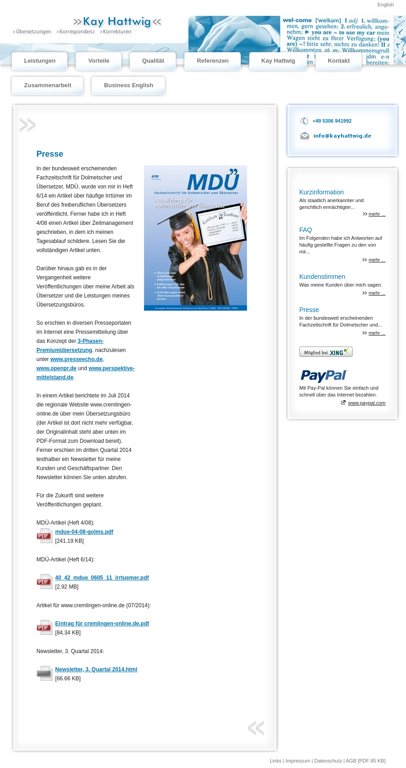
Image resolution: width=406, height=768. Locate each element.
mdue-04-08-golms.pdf (84, 532)
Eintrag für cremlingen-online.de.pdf (102, 623)
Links (276, 760)
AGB (351, 760)
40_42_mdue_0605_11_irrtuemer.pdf (102, 578)
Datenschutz (328, 760)
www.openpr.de (56, 368)
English (385, 4)
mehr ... (377, 214)
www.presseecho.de (76, 359)
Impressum (299, 760)
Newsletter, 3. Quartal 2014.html (96, 669)
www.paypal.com (367, 403)
